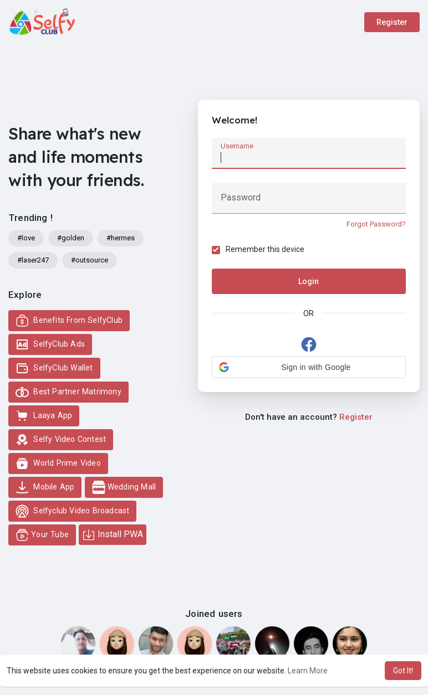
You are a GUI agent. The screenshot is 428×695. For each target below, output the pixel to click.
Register (391, 22)
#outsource (89, 260)
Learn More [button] (308, 670)
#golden (70, 238)
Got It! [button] (403, 670)
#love (26, 238)
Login (308, 281)
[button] (309, 367)
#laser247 (33, 260)
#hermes (120, 238)
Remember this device (265, 249)
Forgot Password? (376, 224)
